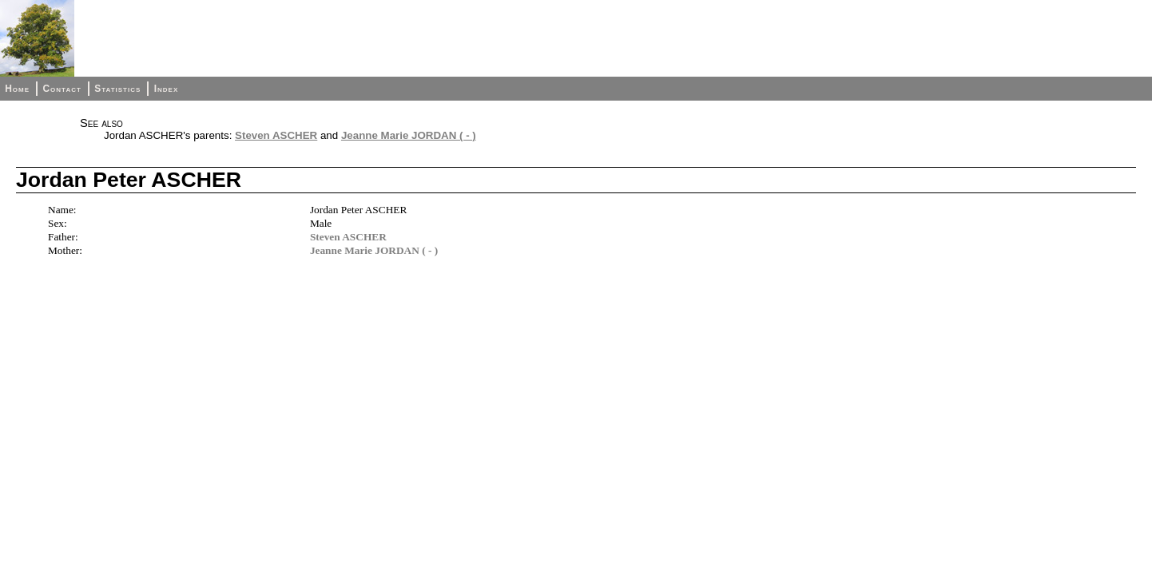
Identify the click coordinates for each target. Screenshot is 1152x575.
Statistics (117, 88)
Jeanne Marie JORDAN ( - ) (408, 135)
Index (166, 88)
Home (17, 88)
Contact (61, 88)
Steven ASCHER (276, 135)
